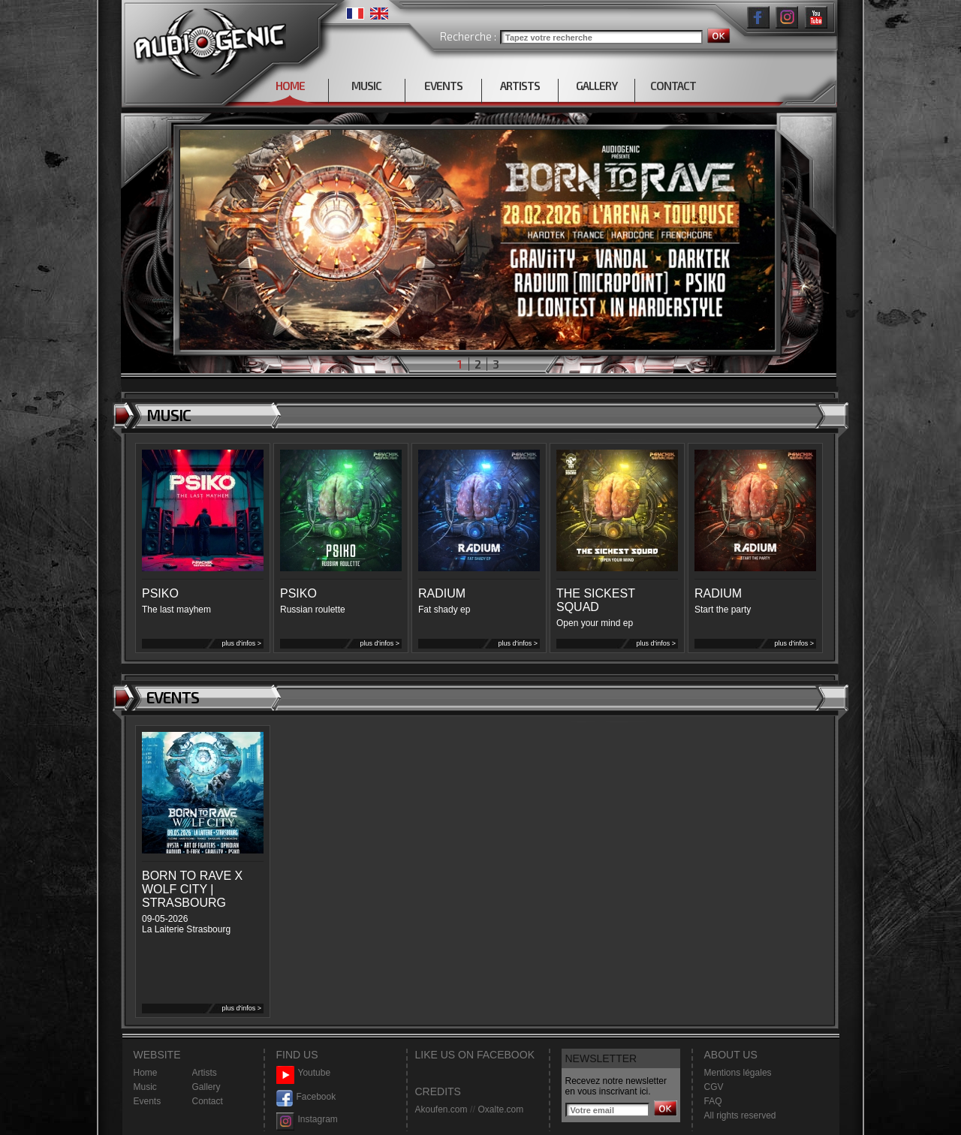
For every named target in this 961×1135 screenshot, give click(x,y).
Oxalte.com (500, 1109)
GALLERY (596, 85)
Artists (204, 1072)
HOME (290, 85)
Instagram (307, 1119)
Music (145, 1087)
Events (147, 1101)
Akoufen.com (441, 1109)
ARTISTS (520, 85)
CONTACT (673, 85)
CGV (714, 1087)
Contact (207, 1101)
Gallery (206, 1087)
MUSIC (366, 85)
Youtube (303, 1073)
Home (146, 1072)
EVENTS (443, 85)
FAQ (713, 1101)
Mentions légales (738, 1072)
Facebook (306, 1097)
